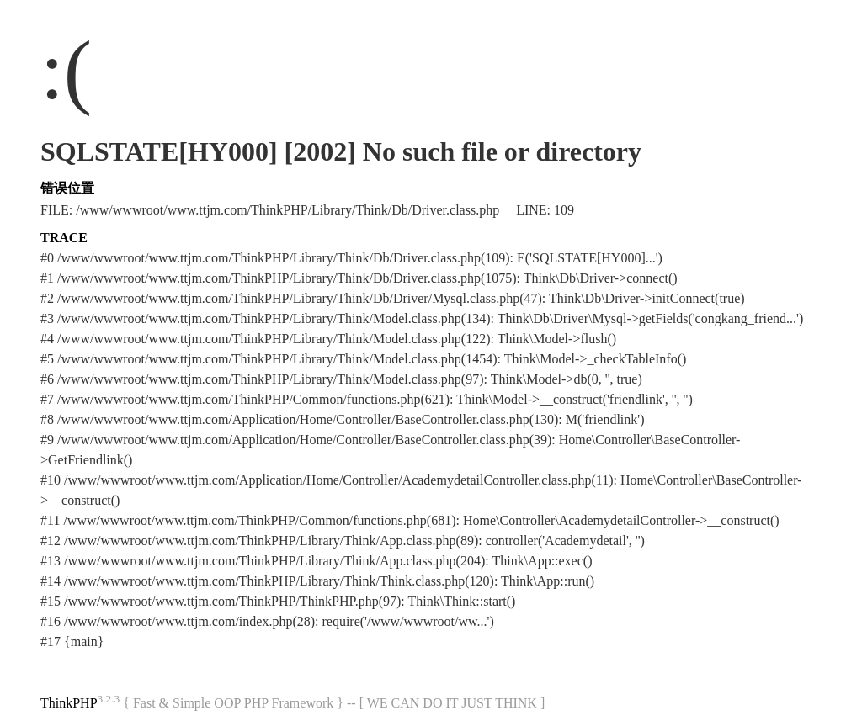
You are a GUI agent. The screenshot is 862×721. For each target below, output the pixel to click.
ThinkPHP (69, 703)
